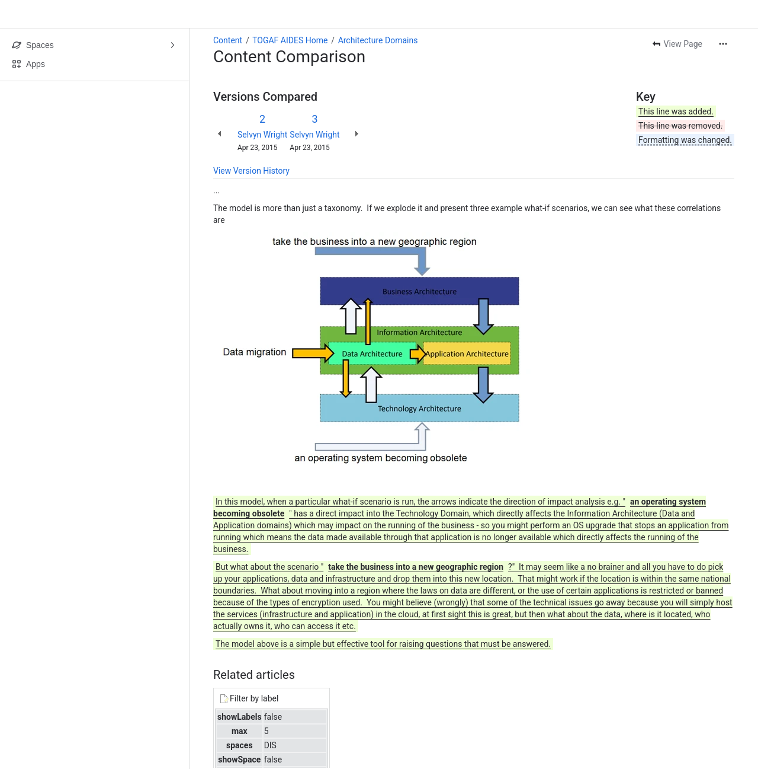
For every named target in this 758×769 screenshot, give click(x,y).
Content (227, 40)
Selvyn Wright (262, 134)
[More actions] (723, 44)
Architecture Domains (378, 40)
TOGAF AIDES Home (289, 40)
